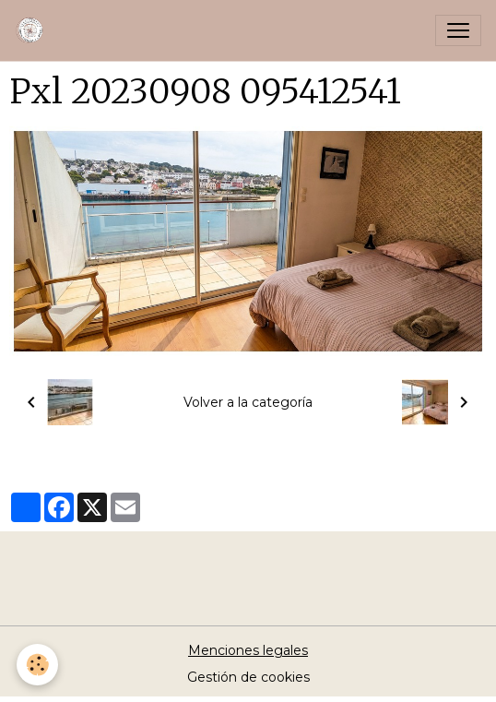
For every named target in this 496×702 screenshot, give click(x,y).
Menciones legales (248, 650)
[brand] (34, 30)
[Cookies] (37, 664)
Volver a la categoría (248, 402)
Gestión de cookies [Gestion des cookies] (248, 677)
